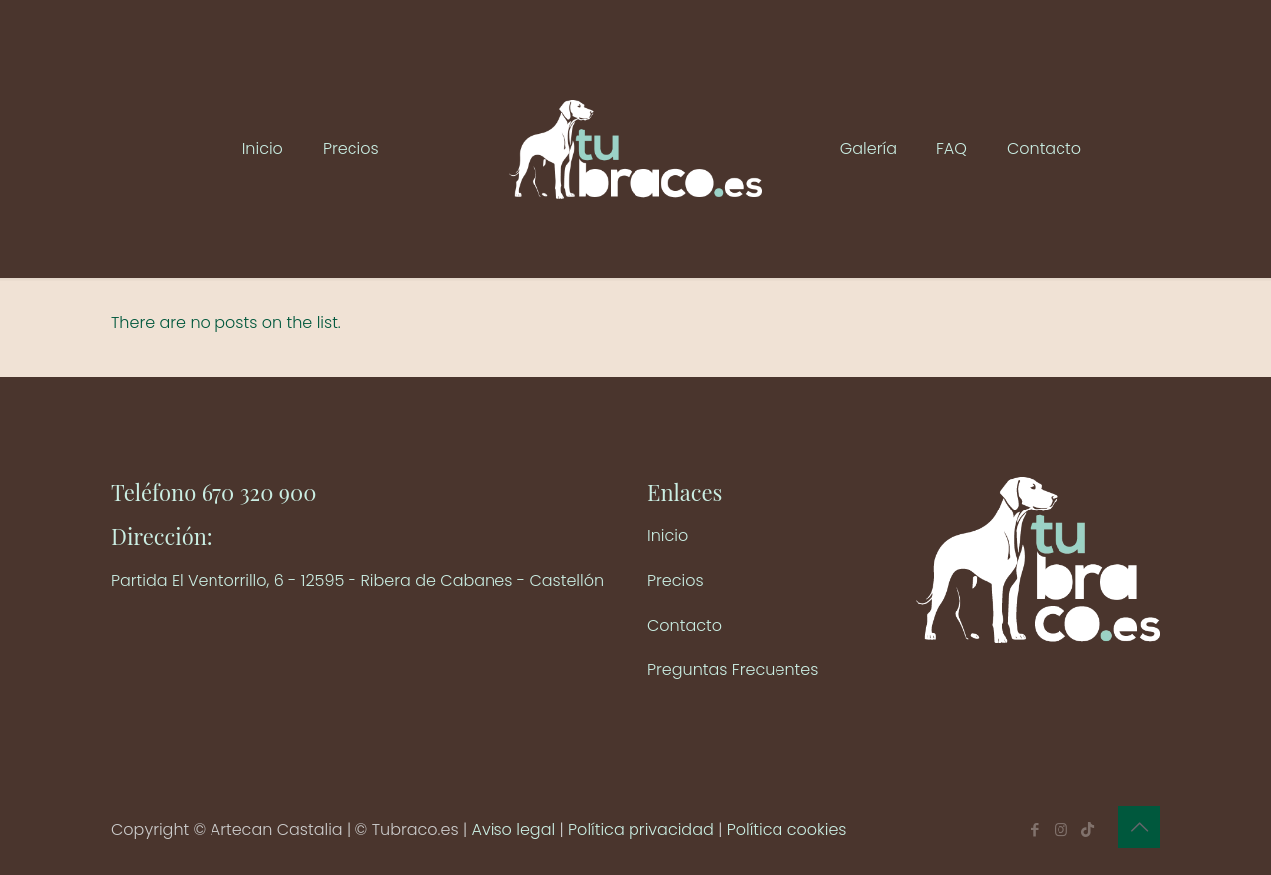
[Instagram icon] (1061, 829)
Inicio (667, 535)
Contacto (684, 625)
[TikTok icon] (1087, 829)
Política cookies (787, 829)
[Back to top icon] (1139, 827)
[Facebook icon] (1034, 829)
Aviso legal (514, 829)
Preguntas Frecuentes (732, 669)
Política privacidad (641, 829)
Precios (675, 580)
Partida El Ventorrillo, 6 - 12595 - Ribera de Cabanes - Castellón (357, 580)
